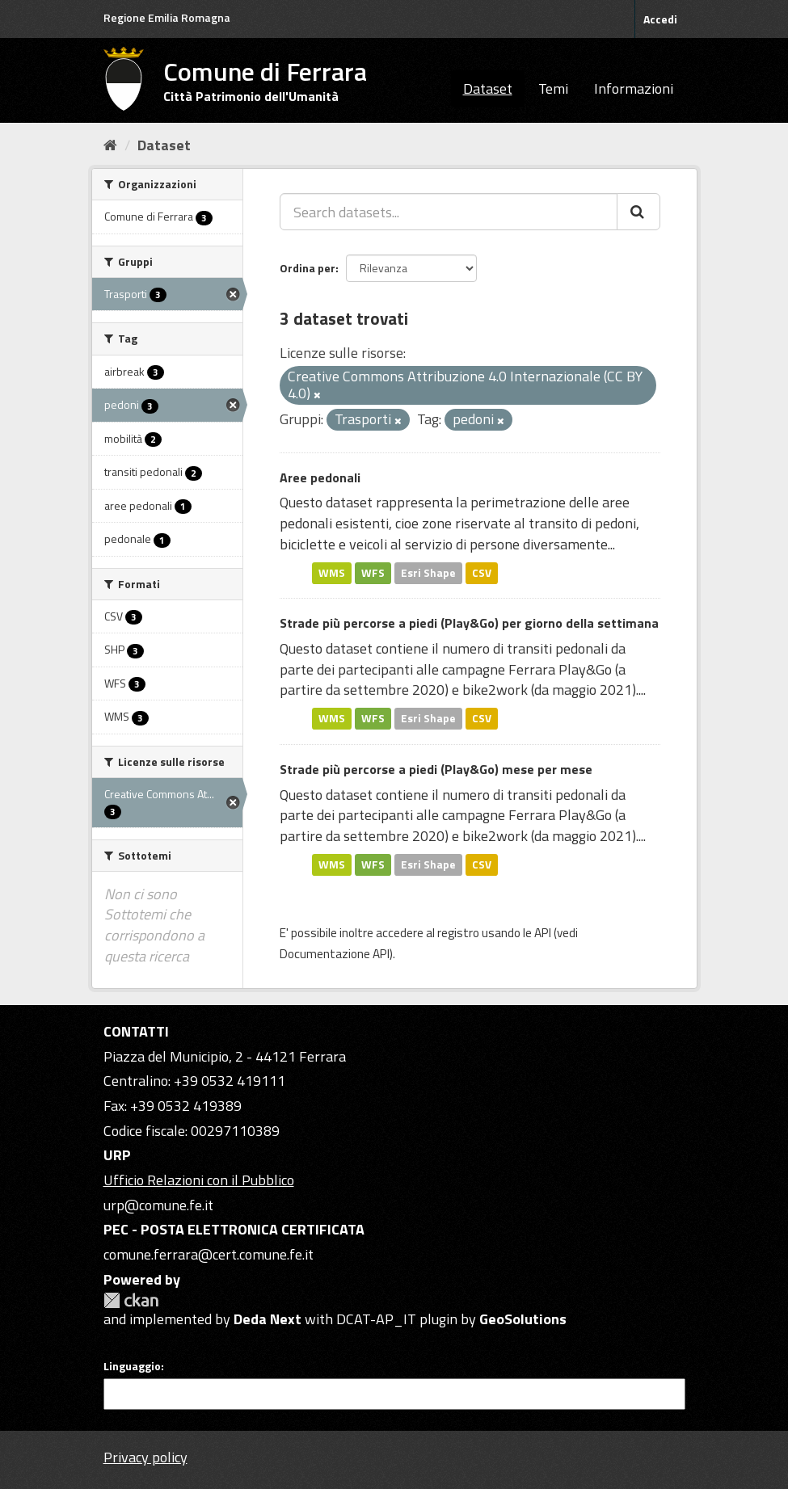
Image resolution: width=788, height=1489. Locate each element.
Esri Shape (428, 573)
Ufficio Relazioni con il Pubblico (198, 1180)
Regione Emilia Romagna (166, 17)
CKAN (130, 1300)
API (542, 932)
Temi (553, 88)
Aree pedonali (320, 477)
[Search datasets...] (448, 211)
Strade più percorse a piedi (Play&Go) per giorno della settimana (469, 623)
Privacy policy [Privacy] (145, 1457)
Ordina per (307, 267)
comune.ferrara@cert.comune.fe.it (208, 1254)
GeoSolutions (523, 1319)
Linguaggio (132, 1366)
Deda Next (267, 1319)
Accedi (660, 19)
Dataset (487, 88)
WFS (373, 573)
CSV (481, 573)
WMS (331, 573)
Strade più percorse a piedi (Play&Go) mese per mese (436, 769)
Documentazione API (335, 953)
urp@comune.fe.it (158, 1205)
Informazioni (633, 88)
